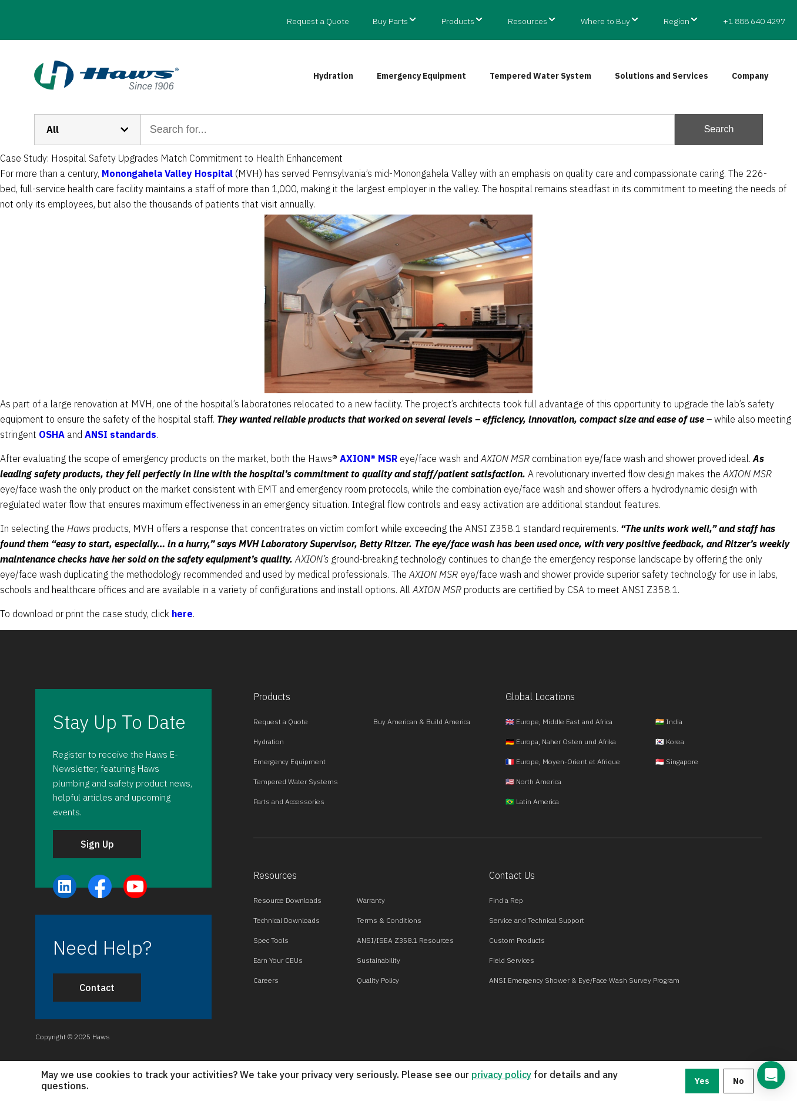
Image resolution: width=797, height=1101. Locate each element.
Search (719, 129)
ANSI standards (120, 434)
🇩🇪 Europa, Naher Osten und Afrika (560, 741)
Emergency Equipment (421, 76)
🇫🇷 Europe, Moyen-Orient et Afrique (562, 761)
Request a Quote (318, 21)
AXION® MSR (368, 458)
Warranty (371, 900)
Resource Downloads (287, 900)
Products (457, 21)
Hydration (333, 76)
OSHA (53, 434)
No (738, 1081)
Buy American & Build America (421, 721)
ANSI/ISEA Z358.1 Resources (405, 940)
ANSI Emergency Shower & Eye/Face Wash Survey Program (584, 980)
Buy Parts (390, 21)
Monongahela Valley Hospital (167, 173)
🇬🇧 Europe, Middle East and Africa (558, 721)
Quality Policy (378, 980)
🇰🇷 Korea (669, 741)
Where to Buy (605, 21)
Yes (702, 1081)
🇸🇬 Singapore (676, 761)
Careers (266, 980)
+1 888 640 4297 (754, 21)
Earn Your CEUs (278, 960)
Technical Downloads (286, 920)
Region (676, 21)
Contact (97, 987)
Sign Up (97, 844)
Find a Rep (506, 900)
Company (750, 76)
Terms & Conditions (389, 920)
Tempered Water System (540, 76)
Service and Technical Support (536, 920)
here (182, 614)
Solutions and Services (661, 76)
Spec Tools (271, 940)
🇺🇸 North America (533, 781)
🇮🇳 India (668, 721)
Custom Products (517, 940)
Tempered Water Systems (295, 781)
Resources (527, 21)
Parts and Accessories (288, 801)
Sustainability (378, 960)
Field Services (511, 960)
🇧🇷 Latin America (532, 801)
